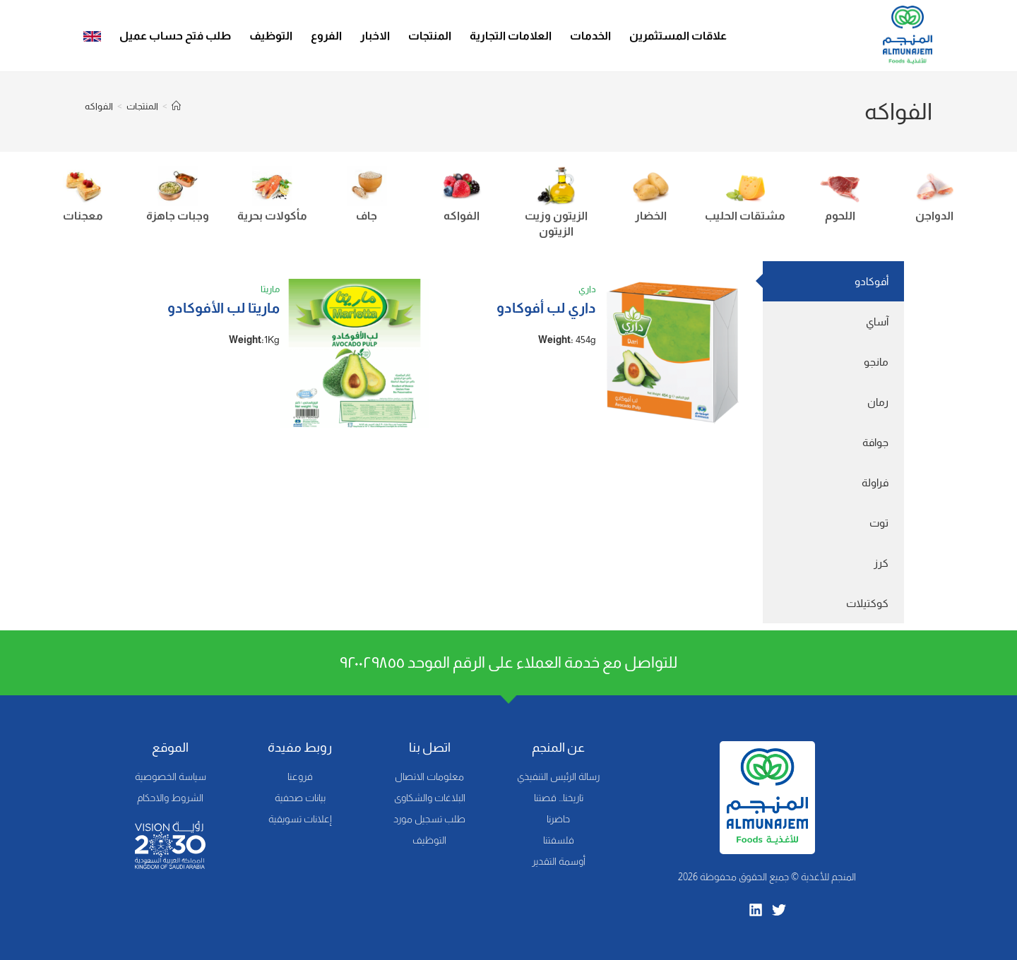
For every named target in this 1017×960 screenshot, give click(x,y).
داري (587, 289)
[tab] (833, 281)
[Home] (176, 106)
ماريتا (270, 289)
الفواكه (99, 106)
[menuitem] (92, 35)
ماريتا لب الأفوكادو (223, 308)
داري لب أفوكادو (546, 308)
